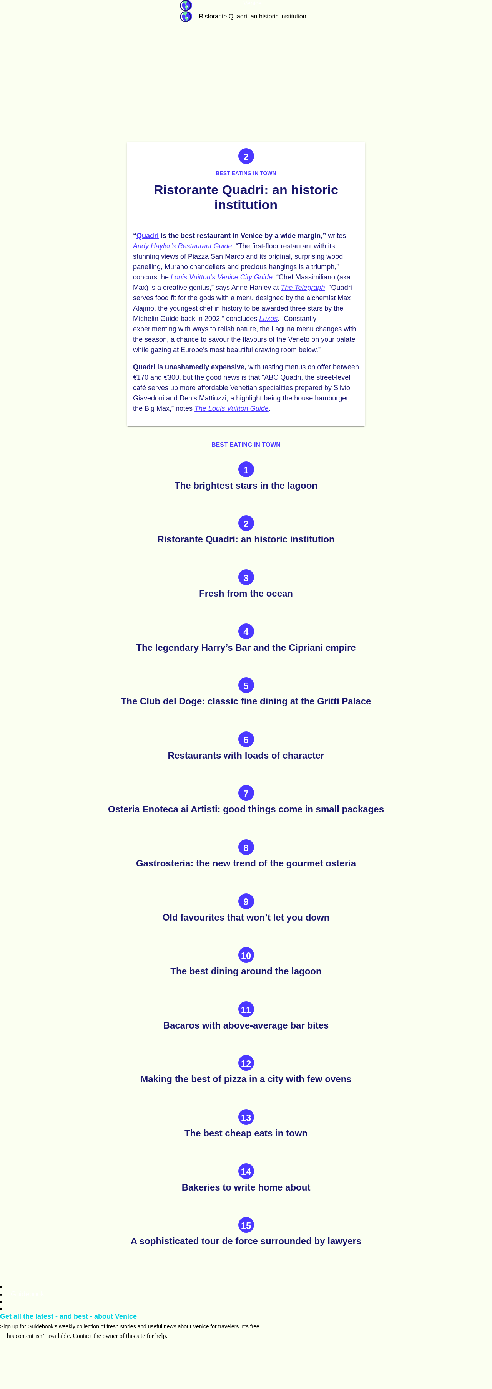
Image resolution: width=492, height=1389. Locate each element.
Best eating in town (246, 173)
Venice (252, 3)
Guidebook (186, 5)
